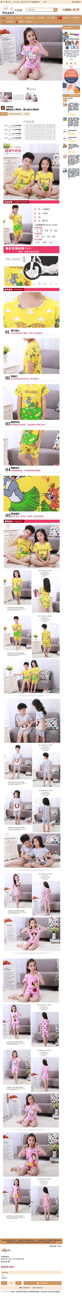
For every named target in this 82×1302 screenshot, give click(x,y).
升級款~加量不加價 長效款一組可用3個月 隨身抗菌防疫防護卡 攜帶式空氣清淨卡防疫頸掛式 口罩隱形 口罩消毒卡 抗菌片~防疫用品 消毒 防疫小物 (74, 172)
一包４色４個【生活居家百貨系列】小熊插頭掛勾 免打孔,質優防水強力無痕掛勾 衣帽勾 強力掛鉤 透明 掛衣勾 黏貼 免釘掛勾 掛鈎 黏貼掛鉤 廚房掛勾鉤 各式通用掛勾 (74, 160)
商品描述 (3, 114)
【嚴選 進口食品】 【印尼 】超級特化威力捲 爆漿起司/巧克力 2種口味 (73, 146)
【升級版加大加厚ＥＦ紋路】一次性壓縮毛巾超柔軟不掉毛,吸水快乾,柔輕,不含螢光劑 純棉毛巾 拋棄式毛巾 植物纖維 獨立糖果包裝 (74, 107)
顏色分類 (4, 1278)
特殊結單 (70, 98)
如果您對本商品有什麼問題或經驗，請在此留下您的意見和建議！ (38, 1292)
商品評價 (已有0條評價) (15, 114)
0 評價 (12, 1292)
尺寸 (3, 1276)
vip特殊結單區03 (72, 130)
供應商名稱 (5, 1257)
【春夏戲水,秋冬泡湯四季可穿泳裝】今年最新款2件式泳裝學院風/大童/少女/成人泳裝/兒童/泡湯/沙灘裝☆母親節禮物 (71, 54)
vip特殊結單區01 (72, 137)
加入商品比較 (38, 1288)
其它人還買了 (68, 28)
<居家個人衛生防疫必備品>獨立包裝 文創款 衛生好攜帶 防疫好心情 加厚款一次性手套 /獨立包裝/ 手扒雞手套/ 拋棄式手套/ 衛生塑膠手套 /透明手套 (73, 121)
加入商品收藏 (26, 1288)
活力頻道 (26, 114)
